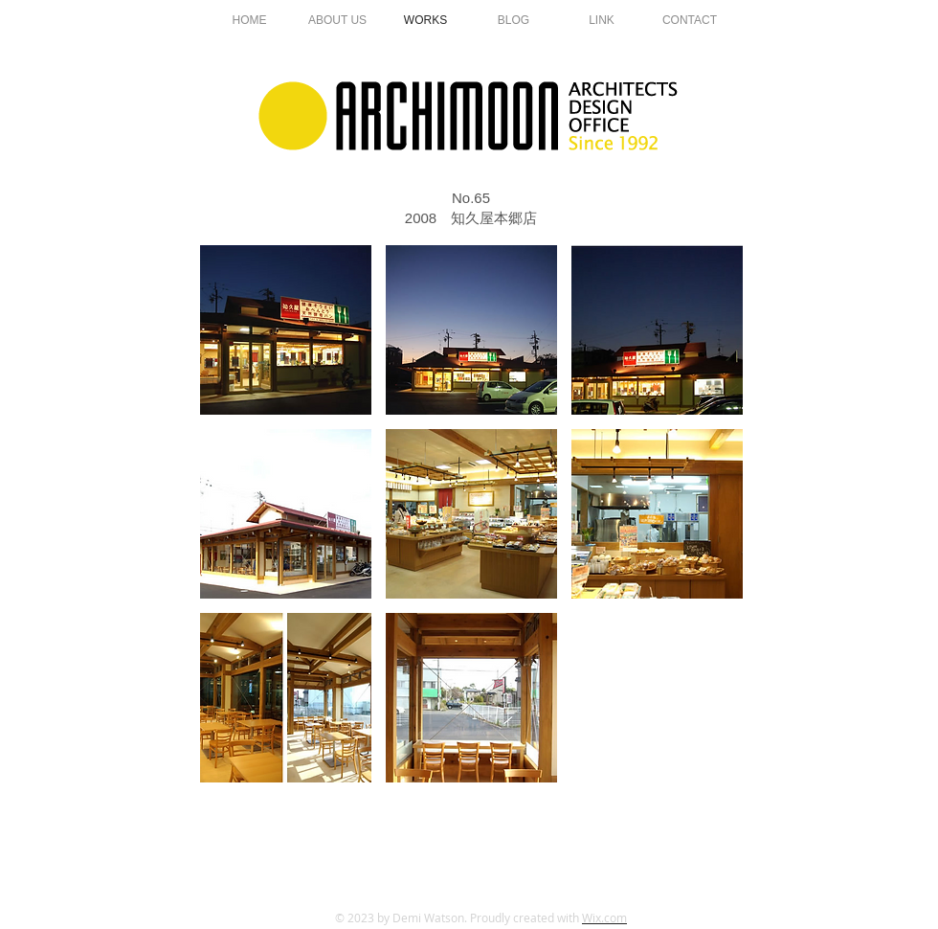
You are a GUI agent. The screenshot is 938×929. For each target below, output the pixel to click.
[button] (285, 330)
